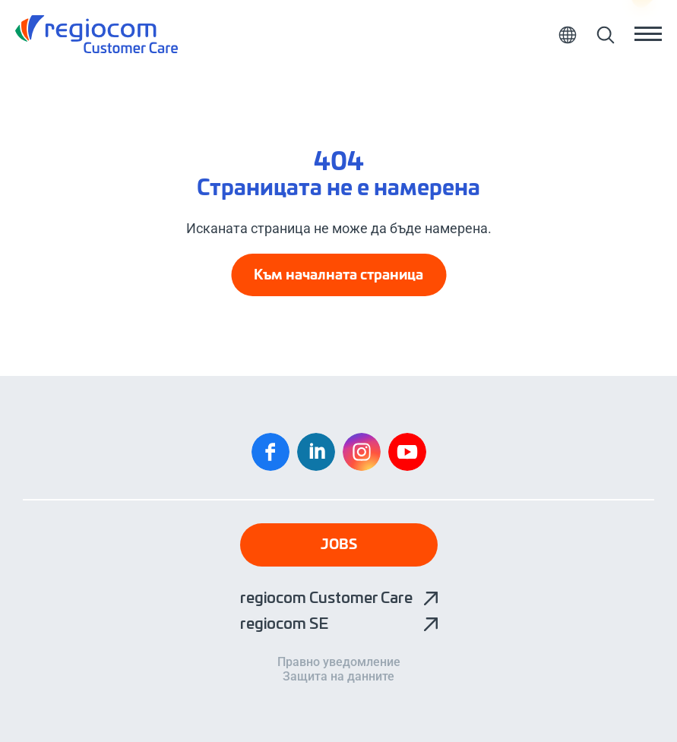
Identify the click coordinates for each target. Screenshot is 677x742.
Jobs (339, 545)
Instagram (362, 452)
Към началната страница (338, 276)
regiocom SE (284, 624)
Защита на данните (338, 677)
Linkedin (316, 452)
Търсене (605, 34)
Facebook (270, 452)
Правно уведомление (338, 662)
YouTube (407, 452)
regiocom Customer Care (326, 598)
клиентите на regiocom (96, 34)
